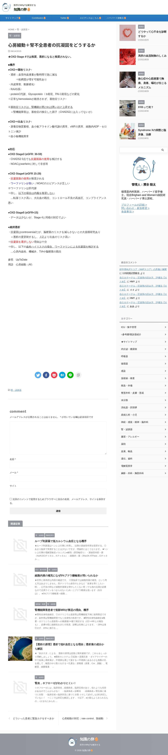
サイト (13, 486)
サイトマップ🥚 (13, 18)
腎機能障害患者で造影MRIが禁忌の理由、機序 (62, 610)
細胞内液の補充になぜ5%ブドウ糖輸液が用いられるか (66, 575)
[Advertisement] (58, 296)
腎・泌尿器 (16, 390)
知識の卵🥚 (22, 9)
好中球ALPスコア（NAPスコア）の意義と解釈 (143, 269)
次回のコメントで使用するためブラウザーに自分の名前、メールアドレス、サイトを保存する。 (57, 501)
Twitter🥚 (64, 18)
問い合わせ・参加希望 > (135, 208)
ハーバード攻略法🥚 (116, 18)
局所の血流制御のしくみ (152, 55)
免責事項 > (127, 211)
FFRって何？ (145, 107)
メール (14, 472)
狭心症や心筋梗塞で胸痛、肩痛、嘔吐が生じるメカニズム (152, 83)
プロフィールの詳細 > (134, 204)
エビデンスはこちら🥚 (90, 18)
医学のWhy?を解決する (90, 745)
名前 (13, 459)
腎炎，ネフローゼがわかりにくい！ (55, 683)
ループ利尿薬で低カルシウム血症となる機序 (61, 541)
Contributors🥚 (39, 18)
